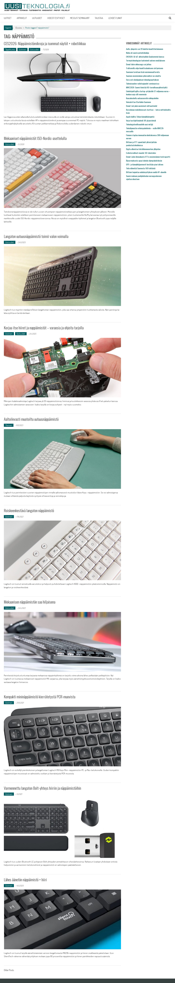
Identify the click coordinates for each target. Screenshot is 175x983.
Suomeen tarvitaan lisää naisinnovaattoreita (143, 71)
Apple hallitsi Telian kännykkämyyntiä (140, 116)
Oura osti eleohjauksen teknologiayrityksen (142, 79)
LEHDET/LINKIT (115, 18)
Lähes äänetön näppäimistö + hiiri (25, 879)
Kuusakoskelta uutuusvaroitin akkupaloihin (142, 98)
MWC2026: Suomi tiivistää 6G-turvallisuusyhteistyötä (146, 87)
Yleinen (8, 425)
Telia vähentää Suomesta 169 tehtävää (140, 168)
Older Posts (9, 970)
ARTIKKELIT (22, 18)
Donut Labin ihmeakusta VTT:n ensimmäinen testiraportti (148, 156)
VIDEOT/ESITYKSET (56, 18)
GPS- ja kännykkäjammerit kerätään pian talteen (144, 164)
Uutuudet (34, 49)
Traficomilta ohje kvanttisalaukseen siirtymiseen (144, 68)
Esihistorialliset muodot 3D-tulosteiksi (141, 152)
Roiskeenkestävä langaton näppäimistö (29, 510)
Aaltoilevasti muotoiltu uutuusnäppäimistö (31, 419)
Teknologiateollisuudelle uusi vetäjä (139, 124)
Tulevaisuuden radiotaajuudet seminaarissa (142, 83)
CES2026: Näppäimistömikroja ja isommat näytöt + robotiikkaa (45, 43)
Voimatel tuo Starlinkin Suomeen (138, 102)
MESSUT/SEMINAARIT (79, 18)
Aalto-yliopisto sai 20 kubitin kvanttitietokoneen (144, 48)
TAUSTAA (99, 18)
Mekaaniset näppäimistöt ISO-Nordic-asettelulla (35, 138)
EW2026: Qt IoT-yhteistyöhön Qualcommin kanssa (145, 56)
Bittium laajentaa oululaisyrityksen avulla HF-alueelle (146, 172)
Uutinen (22, 49)
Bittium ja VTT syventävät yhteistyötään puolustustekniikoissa (141, 143)
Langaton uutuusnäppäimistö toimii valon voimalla (36, 236)
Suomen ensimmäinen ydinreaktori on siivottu (143, 75)
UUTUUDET (37, 18)
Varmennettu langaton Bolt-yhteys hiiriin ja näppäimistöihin (42, 788)
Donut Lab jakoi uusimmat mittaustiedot (141, 105)
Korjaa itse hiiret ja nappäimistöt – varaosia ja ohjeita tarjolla (44, 328)
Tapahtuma (10, 49)
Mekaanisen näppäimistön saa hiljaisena (29, 602)
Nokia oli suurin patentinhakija (137, 52)
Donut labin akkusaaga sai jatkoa (138, 64)
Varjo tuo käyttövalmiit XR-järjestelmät (141, 120)
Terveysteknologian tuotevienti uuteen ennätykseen (145, 60)
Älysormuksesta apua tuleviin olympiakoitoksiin (144, 160)
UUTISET (7, 18)
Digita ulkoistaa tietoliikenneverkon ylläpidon (143, 149)
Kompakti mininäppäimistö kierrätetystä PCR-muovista (39, 697)
